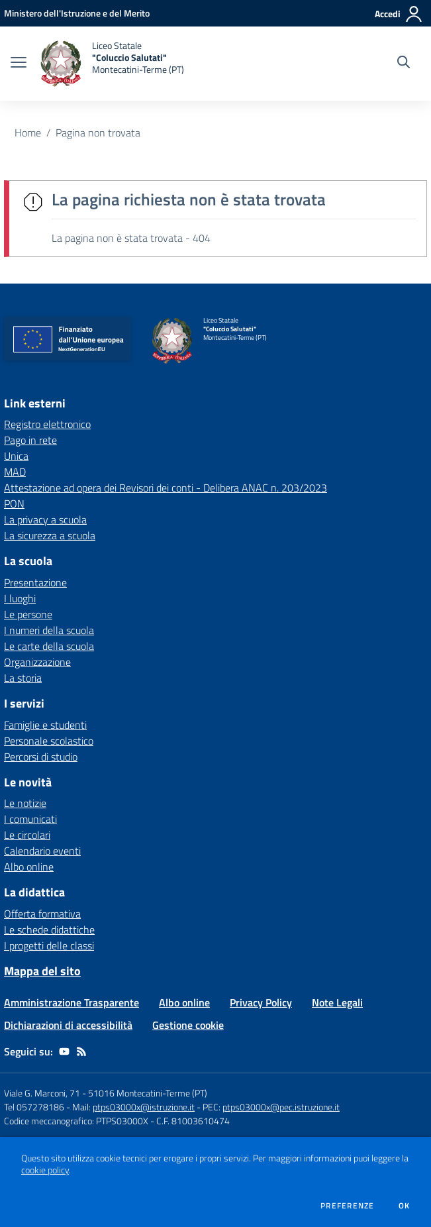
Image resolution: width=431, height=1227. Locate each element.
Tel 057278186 (34, 1107)
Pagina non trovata (98, 132)
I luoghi (20, 598)
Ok (404, 1206)
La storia (23, 678)
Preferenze (347, 1206)
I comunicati (30, 819)
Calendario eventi (42, 851)
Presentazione (35, 582)
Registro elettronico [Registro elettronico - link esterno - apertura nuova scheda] (47, 424)
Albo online (29, 867)
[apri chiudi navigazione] (18, 64)
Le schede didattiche (49, 929)
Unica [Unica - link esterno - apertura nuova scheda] (16, 456)
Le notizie (25, 803)
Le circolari (27, 835)
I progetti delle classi (49, 945)
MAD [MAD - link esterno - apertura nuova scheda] (15, 472)
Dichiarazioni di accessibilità (68, 1025)
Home (28, 132)
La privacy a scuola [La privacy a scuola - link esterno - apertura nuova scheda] (45, 519)
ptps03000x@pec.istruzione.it (281, 1107)
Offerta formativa (42, 914)
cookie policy (45, 1170)
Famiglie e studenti (45, 725)
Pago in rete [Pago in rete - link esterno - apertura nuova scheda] (30, 440)
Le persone (28, 614)
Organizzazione (37, 662)
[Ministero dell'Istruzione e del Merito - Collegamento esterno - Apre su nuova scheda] (77, 13)
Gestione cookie (188, 1025)
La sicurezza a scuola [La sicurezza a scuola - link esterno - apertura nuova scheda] (49, 535)
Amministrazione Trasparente (71, 1002)
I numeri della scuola (49, 630)
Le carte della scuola (49, 646)
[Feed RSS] (81, 1051)
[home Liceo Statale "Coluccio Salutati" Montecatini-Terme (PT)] (112, 63)
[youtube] (64, 1051)
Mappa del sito (42, 971)
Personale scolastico (48, 741)
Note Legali (337, 1002)
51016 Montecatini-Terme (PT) (147, 1093)
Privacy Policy (261, 1002)
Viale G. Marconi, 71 (42, 1093)
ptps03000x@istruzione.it (144, 1107)
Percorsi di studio (40, 757)
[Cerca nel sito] (403, 63)
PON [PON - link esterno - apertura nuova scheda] (14, 503)
